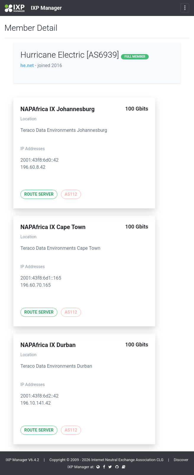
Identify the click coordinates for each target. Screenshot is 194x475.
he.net (27, 65)
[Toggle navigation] (184, 8)
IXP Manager (33, 8)
